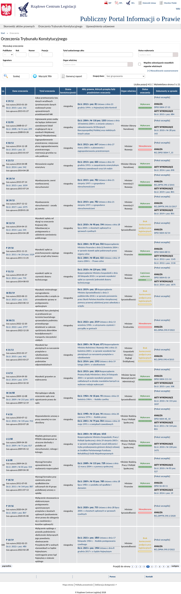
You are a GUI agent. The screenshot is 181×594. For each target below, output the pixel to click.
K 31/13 (10, 349)
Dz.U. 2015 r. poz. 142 (16, 107)
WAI (178, 8)
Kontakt (149, 576)
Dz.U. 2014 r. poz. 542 (16, 167)
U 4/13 (9, 373)
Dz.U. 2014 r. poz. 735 (16, 278)
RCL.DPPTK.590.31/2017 (165, 206)
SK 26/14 (10, 178)
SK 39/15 (10, 200)
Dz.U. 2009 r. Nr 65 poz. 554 (19, 466)
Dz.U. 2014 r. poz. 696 (164, 170)
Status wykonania (146, 50)
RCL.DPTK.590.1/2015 (164, 184)
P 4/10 (9, 414)
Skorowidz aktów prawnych (19, 26)
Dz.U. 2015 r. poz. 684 (164, 114)
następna (175, 566)
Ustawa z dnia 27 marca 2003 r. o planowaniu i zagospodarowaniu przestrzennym (96, 147)
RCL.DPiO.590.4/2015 (164, 359)
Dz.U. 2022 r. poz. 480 (16, 546)
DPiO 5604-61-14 (162, 277)
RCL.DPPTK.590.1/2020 (165, 515)
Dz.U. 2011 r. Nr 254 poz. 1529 (20, 254)
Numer (32, 50)
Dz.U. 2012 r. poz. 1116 (165, 263)
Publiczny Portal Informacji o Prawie (130, 19)
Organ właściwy (70, 60)
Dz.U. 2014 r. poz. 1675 (165, 284)
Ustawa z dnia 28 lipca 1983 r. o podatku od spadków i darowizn (99, 484)
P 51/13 (10, 271)
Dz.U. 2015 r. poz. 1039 (17, 185)
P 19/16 (10, 506)
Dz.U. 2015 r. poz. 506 (164, 386)
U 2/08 (9, 439)
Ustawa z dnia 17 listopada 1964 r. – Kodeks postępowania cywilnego (96, 541)
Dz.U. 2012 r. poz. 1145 (165, 259)
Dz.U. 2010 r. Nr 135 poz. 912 (19, 421)
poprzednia (6, 566)
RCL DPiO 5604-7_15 (163, 152)
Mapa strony (68, 585)
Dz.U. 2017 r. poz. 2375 (17, 207)
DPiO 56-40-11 (161, 486)
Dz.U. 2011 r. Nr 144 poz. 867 (19, 486)
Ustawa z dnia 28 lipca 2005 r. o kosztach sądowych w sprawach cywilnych (99, 227)
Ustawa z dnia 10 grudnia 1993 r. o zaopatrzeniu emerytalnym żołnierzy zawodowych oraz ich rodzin (98, 165)
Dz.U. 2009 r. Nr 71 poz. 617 (19, 445)
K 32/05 (10, 122)
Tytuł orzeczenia (47, 91)
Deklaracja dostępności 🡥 (106, 585)
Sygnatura (7, 60)
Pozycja (45, 50)
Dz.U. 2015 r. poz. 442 (16, 356)
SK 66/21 (10, 320)
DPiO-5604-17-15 (162, 107)
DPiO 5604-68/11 (162, 252)
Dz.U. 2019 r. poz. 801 (164, 192)
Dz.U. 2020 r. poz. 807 (16, 512)
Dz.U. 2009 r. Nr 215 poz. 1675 (20, 399)
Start (3, 33)
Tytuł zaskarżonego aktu (73, 50)
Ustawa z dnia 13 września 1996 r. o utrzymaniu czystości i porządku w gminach (96, 325)
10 (168, 566)
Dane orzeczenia (20, 91)
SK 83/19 (10, 293)
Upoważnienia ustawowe (100, 26)
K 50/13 (10, 143)
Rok (17, 50)
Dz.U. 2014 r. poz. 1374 (17, 379)
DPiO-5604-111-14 (162, 379)
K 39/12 (10, 101)
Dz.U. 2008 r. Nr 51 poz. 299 (19, 129)
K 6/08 (9, 460)
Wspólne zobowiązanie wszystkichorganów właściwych (159, 65)
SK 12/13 (10, 223)
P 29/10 (10, 248)
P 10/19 (10, 540)
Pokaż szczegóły (162, 97)
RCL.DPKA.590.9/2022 (164, 330)
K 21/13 (10, 160)
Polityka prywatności (84, 585)
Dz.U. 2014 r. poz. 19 (163, 493)
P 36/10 (10, 480)
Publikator (7, 50)
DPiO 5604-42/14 (162, 233)
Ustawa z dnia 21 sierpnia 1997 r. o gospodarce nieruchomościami (96, 183)
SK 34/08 (10, 393)
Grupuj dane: (98, 76)
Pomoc (113, 576)
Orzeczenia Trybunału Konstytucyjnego (60, 26)
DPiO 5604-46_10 (162, 418)
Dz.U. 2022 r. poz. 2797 (17, 327)
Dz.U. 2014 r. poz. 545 (16, 229)
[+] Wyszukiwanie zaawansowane (162, 70)
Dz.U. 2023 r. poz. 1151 (17, 299)
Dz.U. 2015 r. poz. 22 (15, 149)
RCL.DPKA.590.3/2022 (164, 549)
